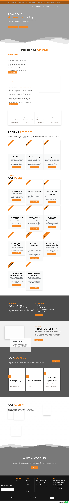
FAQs (52, 6)
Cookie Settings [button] (61, 502)
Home (33, 6)
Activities (47, 6)
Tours (43, 6)
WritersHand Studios (46, 500)
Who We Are (38, 6)
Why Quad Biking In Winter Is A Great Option (34, 382)
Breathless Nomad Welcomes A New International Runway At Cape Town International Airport (52, 381)
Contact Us (57, 6)
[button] (66, 502)
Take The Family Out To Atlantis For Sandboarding (16, 382)
